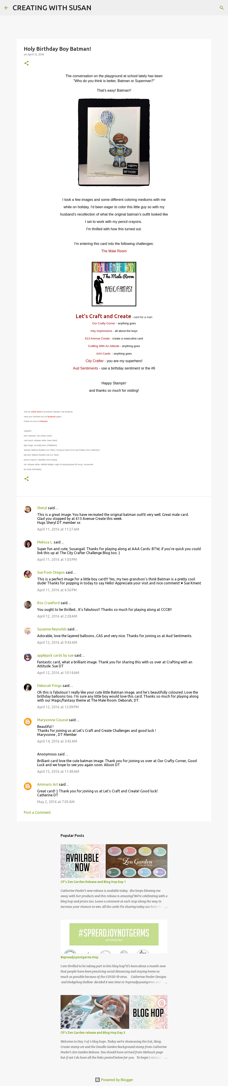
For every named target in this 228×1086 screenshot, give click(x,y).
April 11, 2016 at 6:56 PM (57, 590)
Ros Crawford (48, 603)
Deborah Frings (49, 686)
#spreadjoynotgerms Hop (79, 957)
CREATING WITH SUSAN (52, 8)
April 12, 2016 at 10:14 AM (58, 673)
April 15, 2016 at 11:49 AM (58, 771)
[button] (26, 64)
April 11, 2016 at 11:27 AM (58, 529)
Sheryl (42, 508)
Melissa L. (45, 542)
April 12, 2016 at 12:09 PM (58, 707)
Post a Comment (37, 812)
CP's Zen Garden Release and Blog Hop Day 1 (93, 882)
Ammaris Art (47, 784)
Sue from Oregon (51, 572)
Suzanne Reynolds (52, 629)
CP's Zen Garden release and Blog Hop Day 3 (93, 1032)
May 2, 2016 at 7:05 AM (56, 802)
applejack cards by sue (55, 655)
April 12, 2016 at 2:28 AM (57, 616)
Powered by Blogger (114, 1080)
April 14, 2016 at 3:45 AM (57, 741)
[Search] (97, 7)
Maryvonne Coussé (52, 720)
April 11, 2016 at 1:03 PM (57, 559)
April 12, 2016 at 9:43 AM (57, 642)
